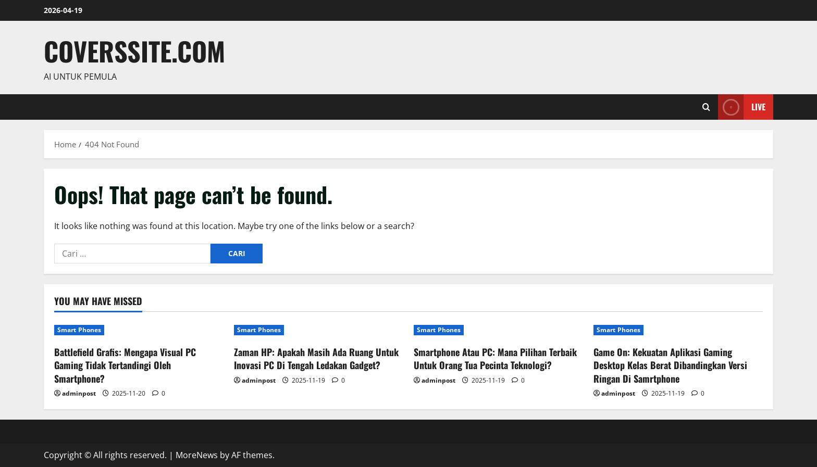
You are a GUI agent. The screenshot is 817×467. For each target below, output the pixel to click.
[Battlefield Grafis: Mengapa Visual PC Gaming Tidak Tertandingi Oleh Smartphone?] (139, 330)
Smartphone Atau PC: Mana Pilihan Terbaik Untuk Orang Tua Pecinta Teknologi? (495, 358)
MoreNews (197, 455)
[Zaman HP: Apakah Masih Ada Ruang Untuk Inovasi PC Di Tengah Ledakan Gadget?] (318, 330)
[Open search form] (706, 107)
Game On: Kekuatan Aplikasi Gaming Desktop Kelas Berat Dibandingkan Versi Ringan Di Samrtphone (670, 365)
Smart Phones (79, 329)
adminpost (79, 393)
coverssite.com (134, 50)
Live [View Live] (741, 107)
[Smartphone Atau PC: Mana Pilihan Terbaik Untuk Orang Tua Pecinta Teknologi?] (498, 330)
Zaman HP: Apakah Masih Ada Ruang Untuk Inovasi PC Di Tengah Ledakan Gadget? (316, 358)
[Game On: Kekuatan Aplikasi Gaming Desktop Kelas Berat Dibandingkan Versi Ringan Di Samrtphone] (678, 330)
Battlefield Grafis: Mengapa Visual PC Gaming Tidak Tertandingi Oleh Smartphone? (125, 365)
